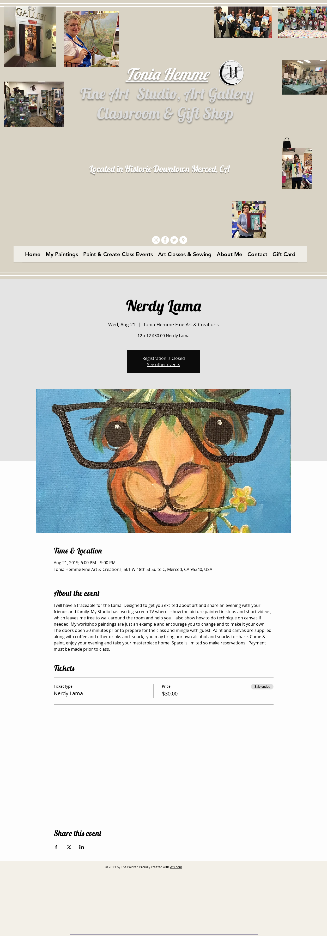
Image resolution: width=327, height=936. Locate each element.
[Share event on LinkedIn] (81, 847)
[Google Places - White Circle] (183, 240)
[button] (286, 143)
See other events (163, 364)
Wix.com (176, 867)
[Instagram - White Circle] (156, 240)
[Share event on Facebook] (56, 847)
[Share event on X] (68, 847)
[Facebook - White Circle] (165, 240)
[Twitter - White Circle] (174, 240)
